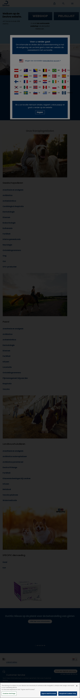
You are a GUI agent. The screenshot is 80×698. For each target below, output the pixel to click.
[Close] (77, 688)
